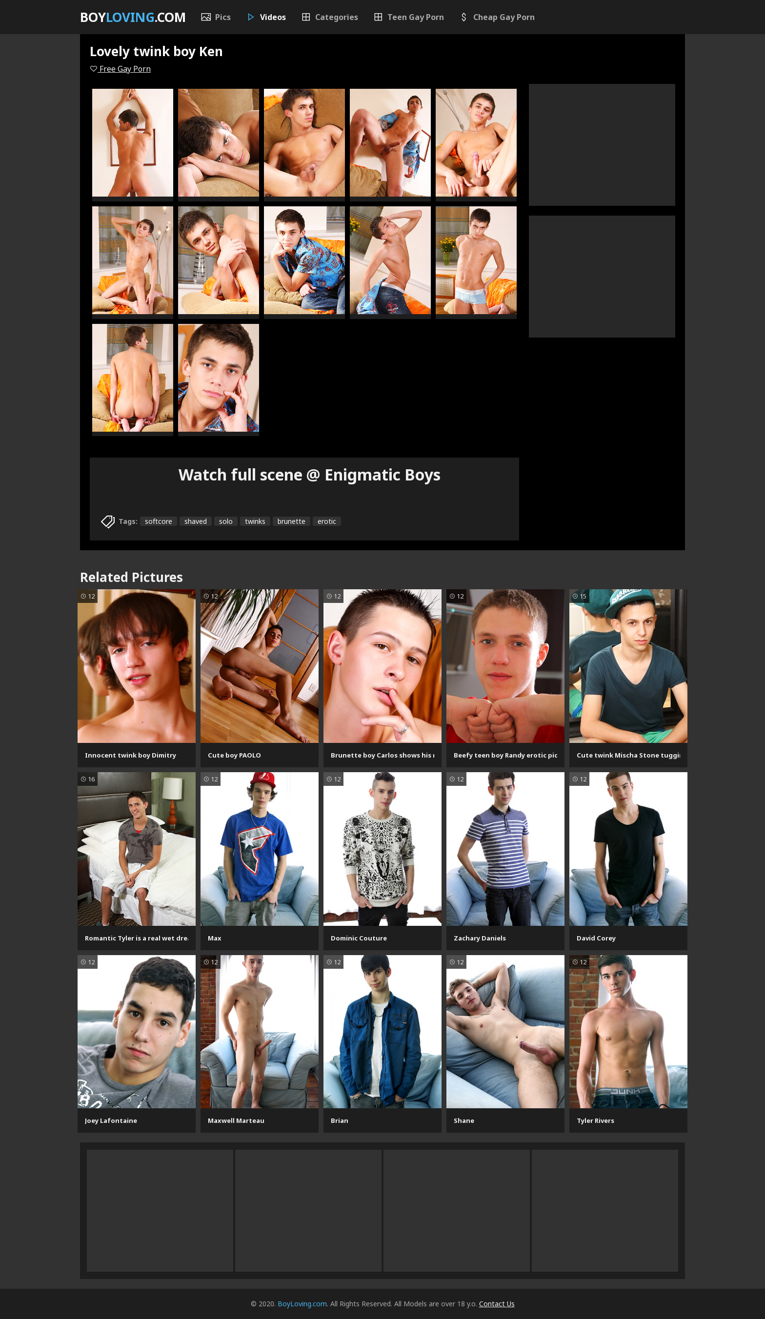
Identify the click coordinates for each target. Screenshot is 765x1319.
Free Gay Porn (120, 68)
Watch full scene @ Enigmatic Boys (310, 474)
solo (226, 521)
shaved (195, 521)
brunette (291, 521)
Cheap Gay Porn (497, 17)
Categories (329, 17)
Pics (216, 17)
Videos (265, 17)
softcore (158, 521)
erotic (327, 521)
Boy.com (133, 17)
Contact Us (497, 1303)
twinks (255, 521)
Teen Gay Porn (408, 17)
